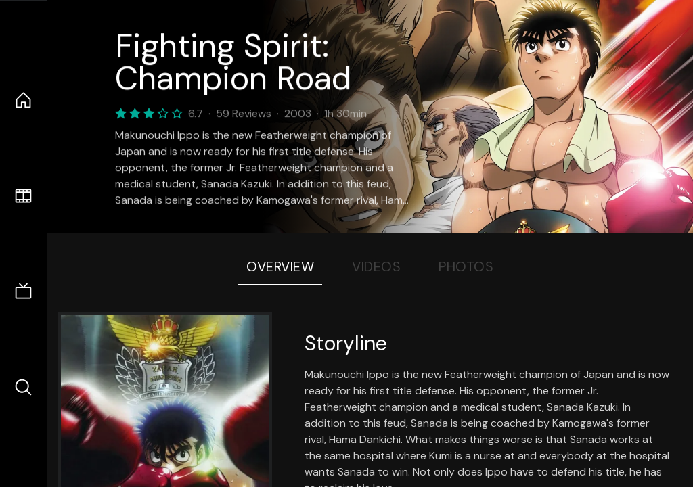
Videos (376, 266)
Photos (466, 266)
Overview (280, 266)
